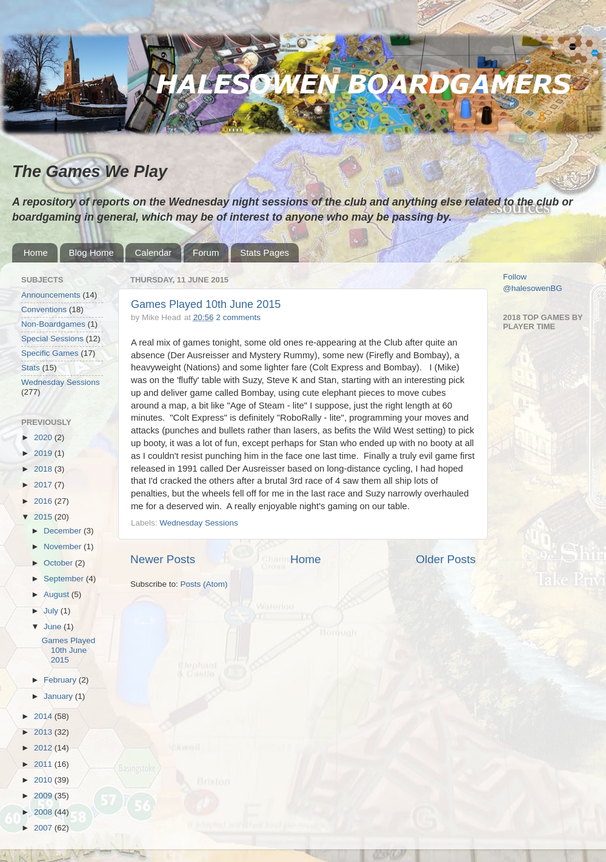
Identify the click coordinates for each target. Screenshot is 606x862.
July (52, 610)
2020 (44, 437)
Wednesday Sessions (198, 522)
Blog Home (91, 252)
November (64, 546)
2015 (44, 516)
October (59, 562)
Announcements (51, 294)
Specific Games (50, 353)
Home (36, 252)
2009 (44, 795)
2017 (44, 484)
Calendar (153, 252)
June (54, 626)
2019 (44, 453)
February (61, 679)
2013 (44, 732)
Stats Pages (264, 252)
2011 (44, 764)
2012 (44, 747)
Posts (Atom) (204, 584)
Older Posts (446, 559)
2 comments (238, 317)
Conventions (44, 309)
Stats (30, 367)
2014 (44, 716)
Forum (206, 252)
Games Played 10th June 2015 (206, 304)
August (58, 594)
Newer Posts (162, 559)
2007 (44, 827)
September (65, 578)
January (59, 696)
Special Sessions (52, 338)
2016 (44, 501)
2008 (44, 812)
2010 (44, 779)
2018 (44, 468)
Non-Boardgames (53, 324)
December (64, 530)
